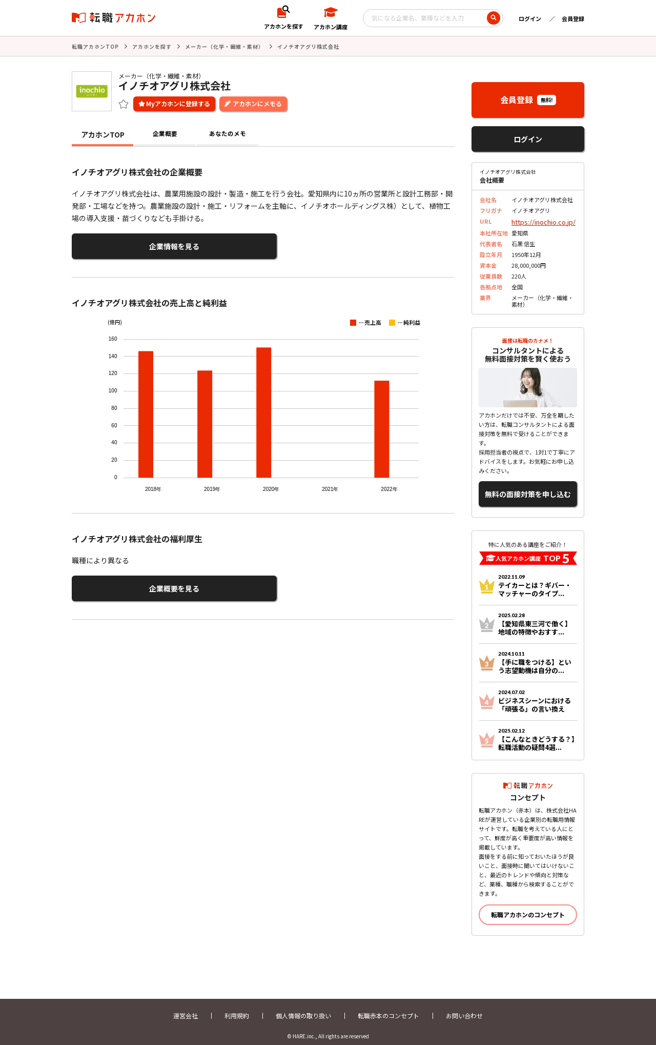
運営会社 (185, 1007)
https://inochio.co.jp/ (539, 220)
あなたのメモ (227, 133)
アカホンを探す (152, 46)
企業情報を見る (122, 244)
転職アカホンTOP (95, 46)
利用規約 (236, 1007)
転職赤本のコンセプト (388, 1007)
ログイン (530, 18)
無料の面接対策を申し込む (528, 489)
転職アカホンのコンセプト (528, 906)
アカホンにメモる (257, 102)
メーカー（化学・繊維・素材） (224, 46)
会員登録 (573, 18)
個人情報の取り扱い (303, 1007)
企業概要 (165, 133)
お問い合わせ (464, 1007)
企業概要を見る (122, 582)
